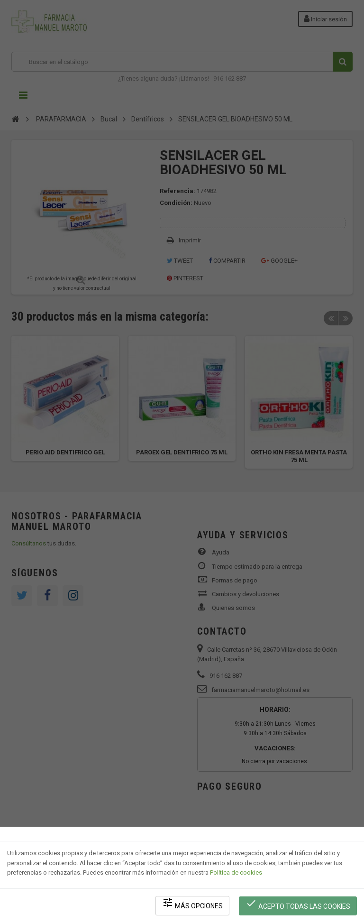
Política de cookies (236, 873)
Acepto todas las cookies (298, 904)
